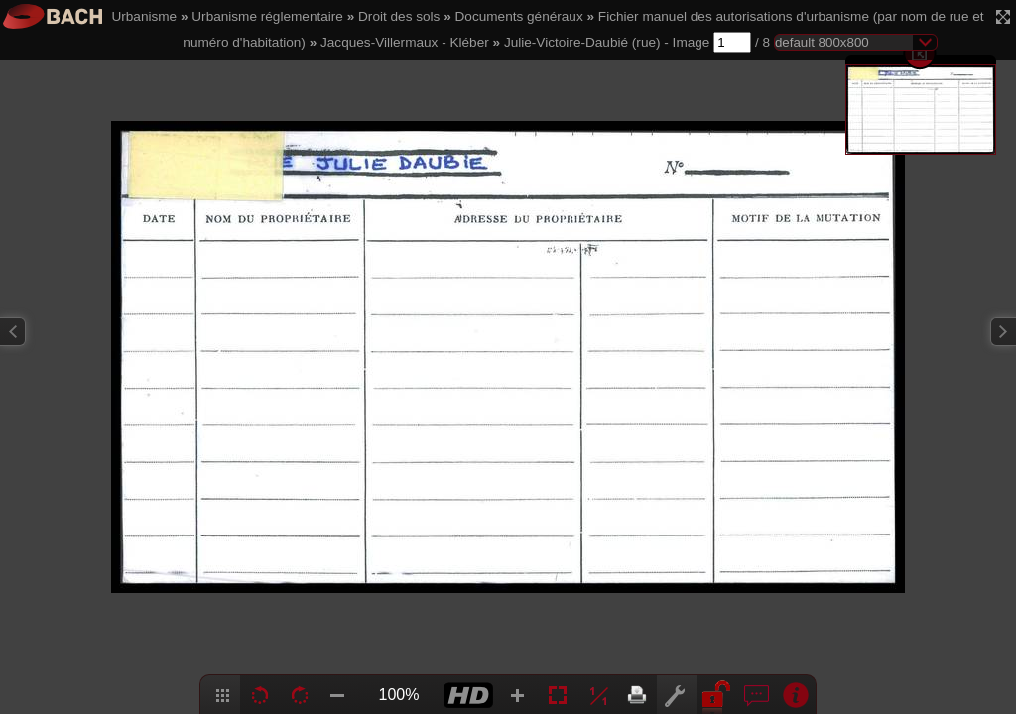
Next (1003, 331)
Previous (13, 331)
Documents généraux (519, 16)
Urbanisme (144, 16)
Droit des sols (399, 16)
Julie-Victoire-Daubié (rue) (582, 42)
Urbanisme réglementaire (267, 16)
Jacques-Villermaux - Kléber (404, 42)
